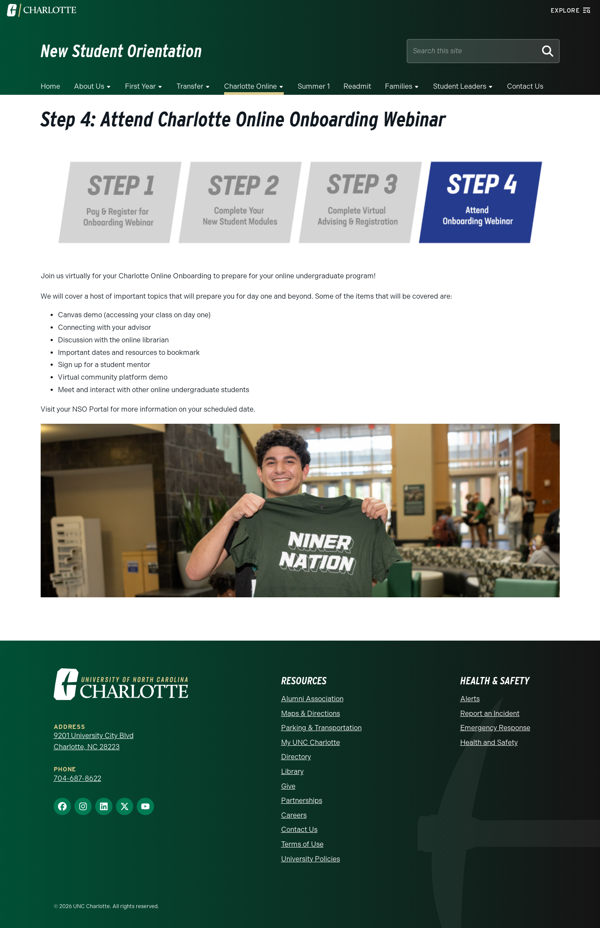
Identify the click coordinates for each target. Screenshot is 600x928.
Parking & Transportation (321, 728)
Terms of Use (302, 844)
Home (50, 86)
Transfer (189, 86)
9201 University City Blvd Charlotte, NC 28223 (94, 741)
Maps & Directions (310, 713)
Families (398, 86)
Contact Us (525, 86)
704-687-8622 (77, 778)
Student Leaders (459, 86)
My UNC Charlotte (310, 742)
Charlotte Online (250, 86)
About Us (89, 86)
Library (292, 771)
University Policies (310, 859)
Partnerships (301, 800)
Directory (296, 757)
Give (288, 786)
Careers (294, 815)
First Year (140, 86)
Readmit (357, 86)
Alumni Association (312, 699)
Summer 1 (314, 86)
